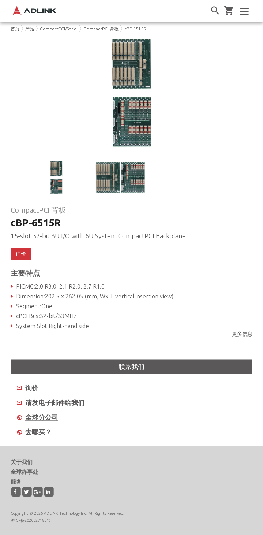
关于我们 (22, 462)
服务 (16, 482)
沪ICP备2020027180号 (30, 520)
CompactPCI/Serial (59, 28)
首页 (15, 28)
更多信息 (242, 334)
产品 (29, 28)
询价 (21, 254)
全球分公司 (41, 417)
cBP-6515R (135, 28)
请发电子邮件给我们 (54, 402)
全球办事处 (24, 472)
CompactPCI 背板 (101, 28)
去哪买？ (38, 431)
